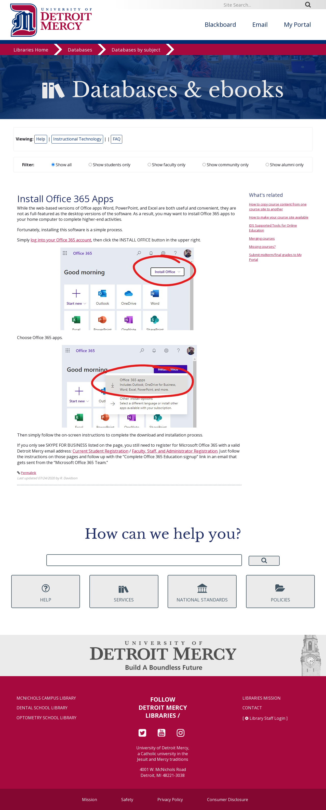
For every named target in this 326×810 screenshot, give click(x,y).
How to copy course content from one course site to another (278, 206)
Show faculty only (166, 165)
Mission (89, 799)
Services (123, 593)
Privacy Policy (170, 799)
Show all (61, 165)
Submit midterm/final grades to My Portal (275, 257)
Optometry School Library (46, 717)
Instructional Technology (77, 139)
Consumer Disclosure (227, 799)
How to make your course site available (278, 217)
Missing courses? (262, 246)
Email (260, 24)
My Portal (297, 24)
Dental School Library (42, 707)
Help (40, 139)
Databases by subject (136, 49)
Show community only (225, 165)
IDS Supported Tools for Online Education (273, 228)
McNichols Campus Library (46, 698)
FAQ (116, 139)
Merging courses (262, 238)
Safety (127, 799)
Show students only (109, 165)
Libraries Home (30, 49)
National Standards (202, 593)
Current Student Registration (100, 451)
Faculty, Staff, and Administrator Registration (175, 451)
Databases (80, 49)
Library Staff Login (267, 718)
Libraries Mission (261, 698)
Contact (252, 707)
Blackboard (220, 24)
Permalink (28, 472)
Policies (280, 593)
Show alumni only (285, 165)
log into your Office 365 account (61, 240)
